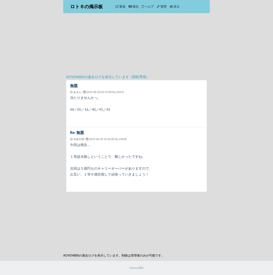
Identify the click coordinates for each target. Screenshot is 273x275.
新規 (120, 6)
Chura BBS (137, 267)
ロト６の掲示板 (86, 6)
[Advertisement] (136, 45)
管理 (161, 6)
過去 (134, 6)
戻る (174, 6)
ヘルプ (148, 6)
